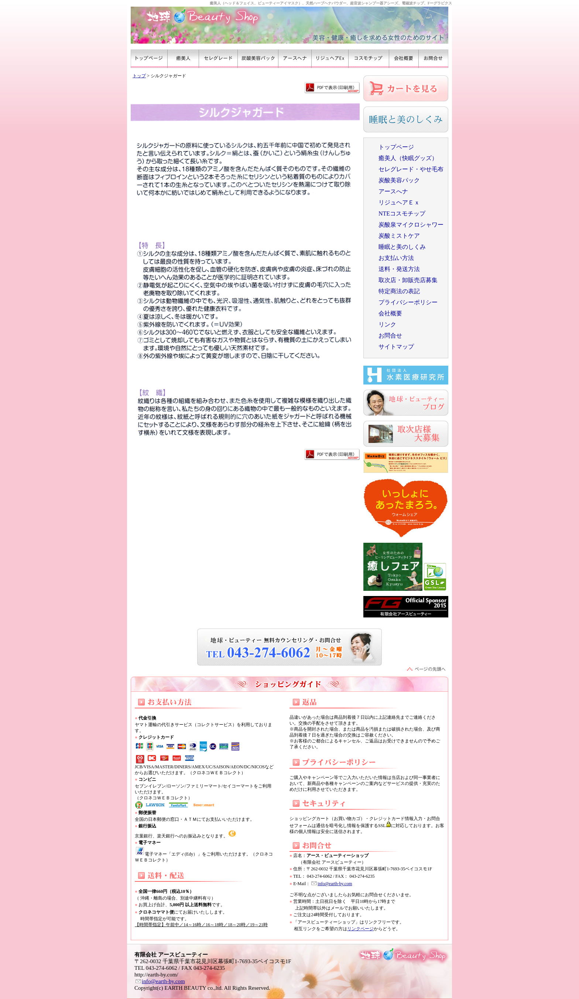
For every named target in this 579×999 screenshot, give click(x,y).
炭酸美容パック (399, 180)
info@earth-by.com (335, 883)
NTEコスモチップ (401, 213)
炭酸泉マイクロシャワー (410, 224)
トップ (139, 75)
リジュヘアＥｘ (399, 202)
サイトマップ (396, 346)
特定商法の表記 (399, 291)
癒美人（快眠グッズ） (408, 158)
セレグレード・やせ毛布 (410, 169)
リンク (387, 324)
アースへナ (393, 191)
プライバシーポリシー (408, 302)
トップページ (396, 147)
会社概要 (390, 313)
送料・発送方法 (399, 269)
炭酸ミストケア (399, 236)
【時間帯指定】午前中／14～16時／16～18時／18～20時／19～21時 (201, 924)
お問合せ (390, 335)
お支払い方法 (396, 258)
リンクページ (360, 928)
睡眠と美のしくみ (402, 247)
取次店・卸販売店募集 (408, 280)
